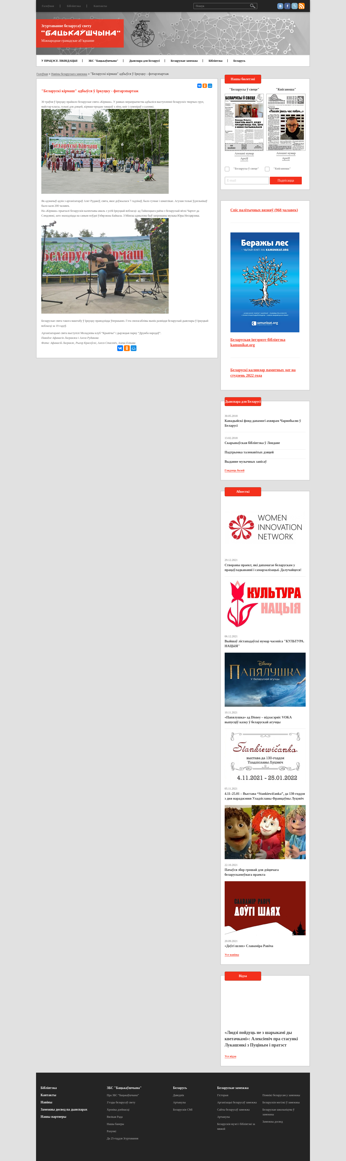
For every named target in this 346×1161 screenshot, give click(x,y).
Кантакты (100, 6)
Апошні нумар (244, 153)
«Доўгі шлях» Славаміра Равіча (249, 946)
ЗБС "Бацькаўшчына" (103, 60)
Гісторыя (222, 1095)
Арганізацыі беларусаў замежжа (237, 1102)
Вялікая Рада (115, 1116)
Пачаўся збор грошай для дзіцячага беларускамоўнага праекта (252, 872)
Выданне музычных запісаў (246, 461)
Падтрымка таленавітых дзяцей (249, 452)
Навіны (46, 1102)
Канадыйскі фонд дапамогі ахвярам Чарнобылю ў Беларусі (263, 423)
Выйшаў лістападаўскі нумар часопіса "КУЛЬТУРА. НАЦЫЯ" (264, 643)
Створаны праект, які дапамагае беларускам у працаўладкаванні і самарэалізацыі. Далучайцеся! (263, 567)
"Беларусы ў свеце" (246, 168)
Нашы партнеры (53, 1116)
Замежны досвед (272, 1121)
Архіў (244, 158)
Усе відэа (230, 1056)
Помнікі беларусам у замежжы (281, 1095)
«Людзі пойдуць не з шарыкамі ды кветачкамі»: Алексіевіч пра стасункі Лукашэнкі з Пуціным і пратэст (261, 1038)
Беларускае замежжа (184, 60)
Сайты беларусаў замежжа (233, 1109)
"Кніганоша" (282, 168)
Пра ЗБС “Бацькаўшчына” (123, 1095)
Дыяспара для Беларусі (144, 60)
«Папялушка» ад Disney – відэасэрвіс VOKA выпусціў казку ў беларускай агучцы (258, 720)
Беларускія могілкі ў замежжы (281, 1102)
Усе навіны (232, 954)
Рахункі (111, 1131)
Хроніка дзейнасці (118, 1109)
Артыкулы (179, 1102)
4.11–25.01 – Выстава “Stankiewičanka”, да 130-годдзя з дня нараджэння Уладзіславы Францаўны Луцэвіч (265, 796)
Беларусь (239, 60)
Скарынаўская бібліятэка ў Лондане (252, 443)
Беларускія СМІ (182, 1109)
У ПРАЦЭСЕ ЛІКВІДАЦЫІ (59, 60)
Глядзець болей (235, 470)
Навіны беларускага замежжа (69, 74)
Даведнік (178, 1095)
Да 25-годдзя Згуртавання (122, 1138)
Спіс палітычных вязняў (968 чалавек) (264, 210)
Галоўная (48, 6)
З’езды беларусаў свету (121, 1102)
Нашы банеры (115, 1124)
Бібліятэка (74, 6)
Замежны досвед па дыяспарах (64, 1109)
